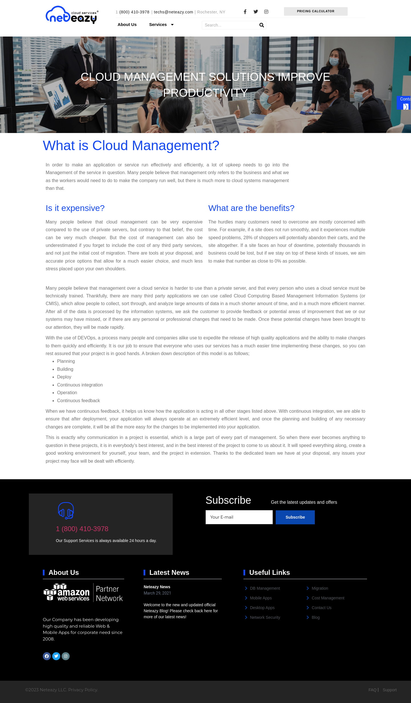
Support (390, 690)
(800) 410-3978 (134, 12)
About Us (127, 24)
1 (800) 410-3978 (82, 529)
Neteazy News (157, 587)
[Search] (261, 25)
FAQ (373, 690)
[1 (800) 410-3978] (66, 511)
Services (162, 25)
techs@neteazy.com (173, 12)
